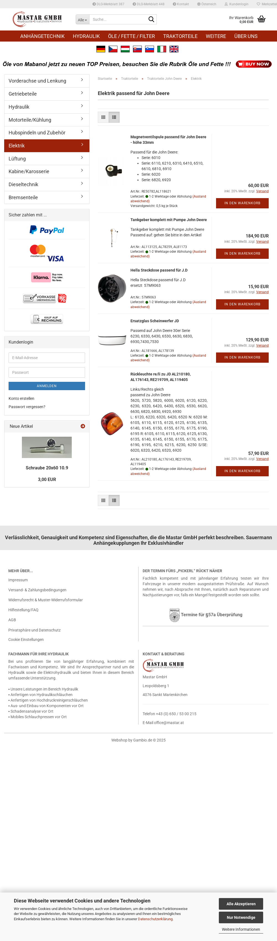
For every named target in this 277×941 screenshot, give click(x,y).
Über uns (246, 36)
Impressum (18, 580)
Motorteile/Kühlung (30, 120)
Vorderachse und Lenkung (37, 81)
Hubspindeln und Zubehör (37, 132)
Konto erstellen (21, 398)
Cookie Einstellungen (26, 639)
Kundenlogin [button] (236, 4)
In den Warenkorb (242, 203)
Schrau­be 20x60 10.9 (47, 468)
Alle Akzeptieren (241, 904)
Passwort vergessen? (27, 407)
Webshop (119, 740)
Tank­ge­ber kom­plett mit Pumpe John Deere (168, 220)
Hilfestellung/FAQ (23, 610)
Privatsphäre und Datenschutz (34, 630)
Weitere (216, 36)
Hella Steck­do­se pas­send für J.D (159, 270)
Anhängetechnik (42, 36)
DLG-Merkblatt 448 (149, 4)
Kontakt (181, 4)
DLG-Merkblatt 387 (108, 4)
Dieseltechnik (23, 184)
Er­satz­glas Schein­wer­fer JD (154, 321)
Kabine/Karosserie (29, 171)
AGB (12, 620)
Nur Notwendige (241, 917)
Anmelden (47, 386)
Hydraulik (86, 36)
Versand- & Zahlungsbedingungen (37, 590)
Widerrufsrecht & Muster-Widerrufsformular (45, 600)
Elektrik (17, 146)
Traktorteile (180, 36)
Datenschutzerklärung (155, 919)
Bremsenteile (23, 197)
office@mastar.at (169, 722)
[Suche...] (82, 19)
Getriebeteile (23, 94)
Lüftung (17, 159)
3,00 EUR (47, 479)
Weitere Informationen (241, 929)
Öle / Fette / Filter (131, 36)
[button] (206, 4)
